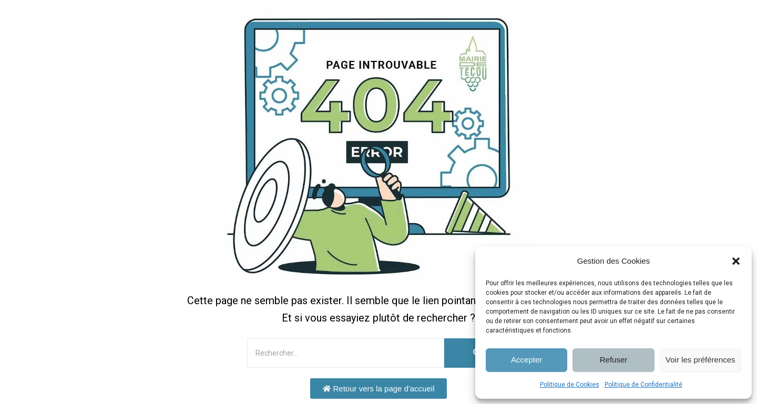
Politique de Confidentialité (643, 384)
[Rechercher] (345, 353)
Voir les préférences (700, 359)
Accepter (526, 359)
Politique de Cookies (569, 384)
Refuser (614, 359)
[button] (736, 261)
